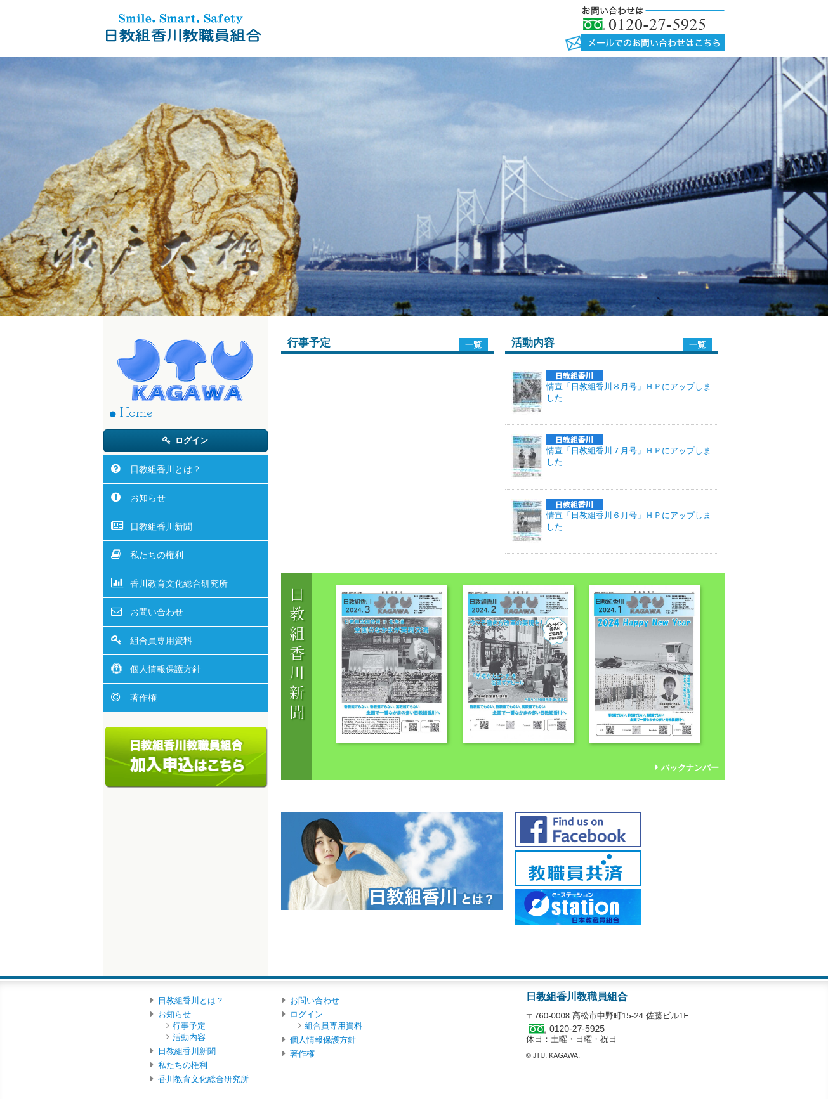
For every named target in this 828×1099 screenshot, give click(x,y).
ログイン (191, 440)
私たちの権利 (156, 555)
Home (136, 413)
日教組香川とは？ (165, 469)
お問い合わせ (156, 612)
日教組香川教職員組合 (182, 27)
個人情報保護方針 (165, 669)
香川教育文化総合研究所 (179, 583)
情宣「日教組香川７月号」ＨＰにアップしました (628, 450)
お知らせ (148, 498)
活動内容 (189, 1037)
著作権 (143, 698)
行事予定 (189, 1026)
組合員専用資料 (161, 640)
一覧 (473, 344)
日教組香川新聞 (161, 526)
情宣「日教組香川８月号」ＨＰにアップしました (628, 386)
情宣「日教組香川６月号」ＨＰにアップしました (628, 515)
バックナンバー (690, 767)
